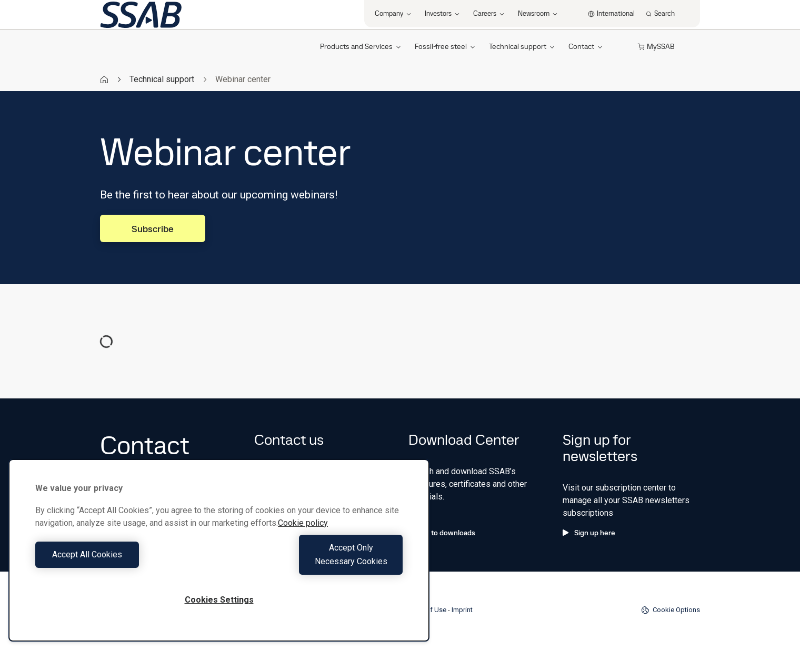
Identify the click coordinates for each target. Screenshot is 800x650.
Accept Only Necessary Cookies (313, 561)
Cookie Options (670, 610)
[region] (218, 557)
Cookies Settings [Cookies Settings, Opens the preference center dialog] (219, 600)
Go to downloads (441, 532)
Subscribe (153, 229)
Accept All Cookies (124, 561)
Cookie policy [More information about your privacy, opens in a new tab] (303, 537)
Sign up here (589, 532)
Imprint (462, 610)
